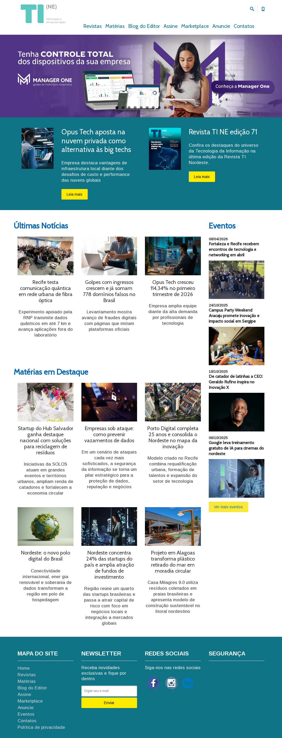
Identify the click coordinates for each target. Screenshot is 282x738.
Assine (170, 26)
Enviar (109, 703)
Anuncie (221, 26)
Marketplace (195, 26)
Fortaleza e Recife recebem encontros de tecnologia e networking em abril (234, 249)
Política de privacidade (41, 727)
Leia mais (74, 194)
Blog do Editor (144, 26)
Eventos (26, 714)
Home (24, 668)
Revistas (92, 26)
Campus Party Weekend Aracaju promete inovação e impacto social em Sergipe (234, 316)
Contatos (244, 26)
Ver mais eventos (228, 507)
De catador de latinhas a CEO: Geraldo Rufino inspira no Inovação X (236, 382)
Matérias (114, 26)
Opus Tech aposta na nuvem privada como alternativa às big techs (96, 141)
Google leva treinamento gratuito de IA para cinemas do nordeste (236, 448)
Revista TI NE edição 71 (223, 132)
